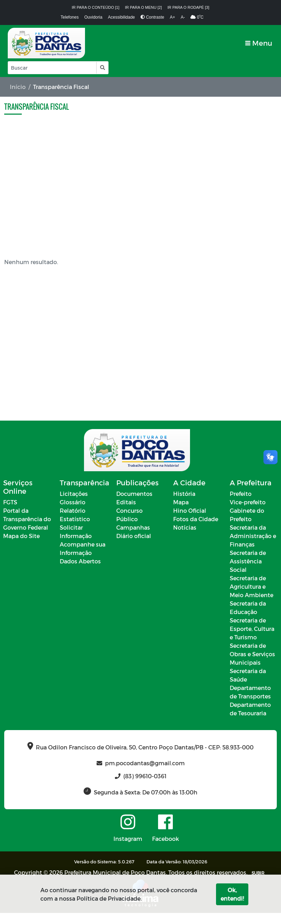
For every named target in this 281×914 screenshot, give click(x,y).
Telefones (70, 17)
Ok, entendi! (232, 894)
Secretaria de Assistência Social (248, 562)
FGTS (10, 503)
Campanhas (133, 528)
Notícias (184, 528)
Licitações (74, 494)
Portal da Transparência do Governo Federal (27, 520)
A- (183, 17)
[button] (102, 67)
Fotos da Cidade (195, 520)
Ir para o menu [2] (143, 7)
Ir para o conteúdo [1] (95, 7)
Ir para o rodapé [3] (188, 7)
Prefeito (240, 494)
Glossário (72, 503)
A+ (172, 17)
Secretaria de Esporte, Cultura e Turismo (252, 629)
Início (18, 86)
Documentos (134, 494)
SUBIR (257, 873)
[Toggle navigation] (259, 43)
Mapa (181, 503)
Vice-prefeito (248, 503)
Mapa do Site (21, 536)
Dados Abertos (80, 562)
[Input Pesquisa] (52, 67)
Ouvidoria (93, 17)
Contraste (152, 17)
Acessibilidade (121, 17)
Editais (126, 503)
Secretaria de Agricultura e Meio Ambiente (251, 587)
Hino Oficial (189, 511)
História (184, 494)
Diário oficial (133, 536)
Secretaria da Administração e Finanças (253, 537)
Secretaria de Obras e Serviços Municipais (252, 655)
